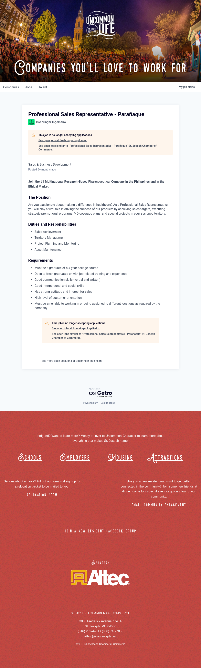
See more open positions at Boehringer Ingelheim (72, 360)
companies (11, 87)
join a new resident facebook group (100, 531)
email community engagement (159, 505)
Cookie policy (108, 403)
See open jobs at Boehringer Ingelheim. (62, 140)
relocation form (42, 495)
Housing (120, 458)
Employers (75, 458)
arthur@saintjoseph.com (100, 636)
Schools (30, 458)
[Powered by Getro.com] (100, 393)
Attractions (167, 458)
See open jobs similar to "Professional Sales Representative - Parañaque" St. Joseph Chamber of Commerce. (97, 147)
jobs (28, 87)
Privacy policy (90, 403)
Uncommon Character (121, 435)
